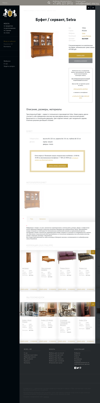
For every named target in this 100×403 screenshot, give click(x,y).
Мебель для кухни (55, 357)
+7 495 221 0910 (63, 3)
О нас (6, 64)
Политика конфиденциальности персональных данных (82, 362)
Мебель (6, 23)
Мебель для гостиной (56, 353)
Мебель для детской (56, 355)
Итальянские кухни (55, 363)
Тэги (31, 219)
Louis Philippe (86, 36)
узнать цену (80, 55)
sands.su (46, 396)
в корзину (34, 289)
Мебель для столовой (56, 361)
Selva (38, 10)
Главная (26, 10)
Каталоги (43, 219)
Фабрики (7, 61)
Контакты (7, 46)
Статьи (76, 357)
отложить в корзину (80, 61)
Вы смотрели (28, 359)
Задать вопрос (9, 66)
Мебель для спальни (56, 359)
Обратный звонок (30, 357)
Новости (77, 355)
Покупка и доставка (31, 355)
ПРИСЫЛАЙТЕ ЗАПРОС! (80, 89)
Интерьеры (78, 359)
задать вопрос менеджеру (57, 166)
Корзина (8, 44)
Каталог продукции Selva (49, 10)
